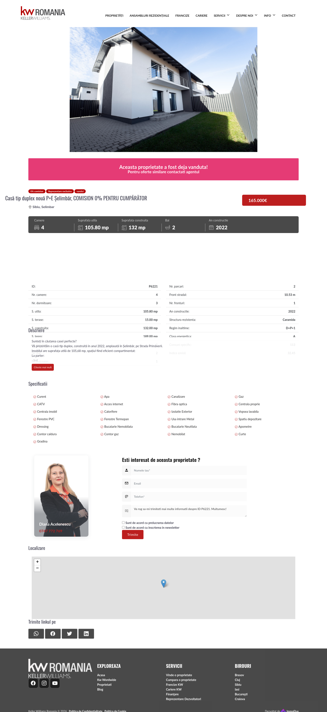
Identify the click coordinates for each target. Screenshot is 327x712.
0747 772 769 (50, 583)
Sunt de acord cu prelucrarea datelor (148, 575)
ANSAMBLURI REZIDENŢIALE (149, 15)
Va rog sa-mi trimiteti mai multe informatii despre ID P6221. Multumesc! (189, 563)
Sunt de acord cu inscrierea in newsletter (150, 580)
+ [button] (37, 607)
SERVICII (219, 15)
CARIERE (202, 15)
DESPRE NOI (244, 15)
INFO (267, 15)
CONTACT (289, 15)
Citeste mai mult (43, 395)
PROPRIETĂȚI (114, 15)
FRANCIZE (182, 15)
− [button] (37, 613)
